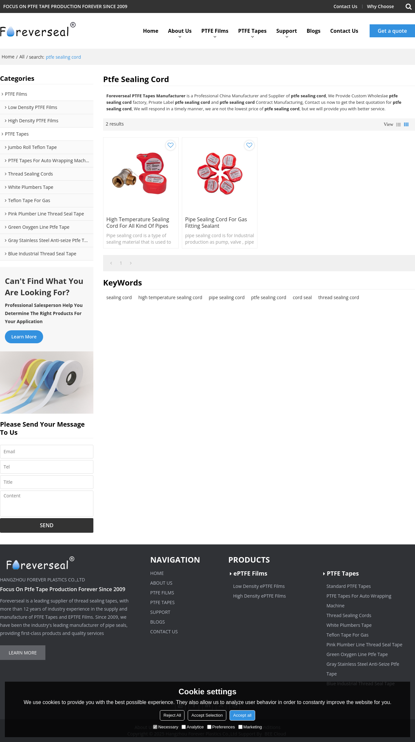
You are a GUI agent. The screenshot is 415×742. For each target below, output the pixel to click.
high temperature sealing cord (170, 297)
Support (286, 30)
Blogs (314, 30)
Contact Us (345, 6)
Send (46, 525)
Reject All (172, 715)
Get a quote (392, 30)
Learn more (24, 337)
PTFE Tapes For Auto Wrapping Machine (358, 601)
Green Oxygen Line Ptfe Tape (357, 654)
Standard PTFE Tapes (348, 586)
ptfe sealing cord (268, 297)
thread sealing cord (338, 297)
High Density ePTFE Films (259, 596)
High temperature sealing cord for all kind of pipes (137, 222)
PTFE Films (214, 30)
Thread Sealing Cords (348, 615)
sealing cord (119, 297)
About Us (180, 30)
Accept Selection (207, 715)
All (22, 57)
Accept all (242, 715)
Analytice (193, 726)
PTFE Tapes (252, 30)
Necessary (165, 726)
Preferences (221, 726)
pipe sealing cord (227, 297)
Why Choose (380, 6)
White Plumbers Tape (349, 625)
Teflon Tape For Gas (347, 635)
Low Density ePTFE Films (259, 586)
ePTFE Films (250, 573)
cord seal (302, 297)
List (398, 124)
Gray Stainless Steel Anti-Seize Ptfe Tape (362, 669)
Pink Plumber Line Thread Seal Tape (364, 644)
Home (150, 30)
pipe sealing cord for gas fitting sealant (216, 222)
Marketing (250, 726)
